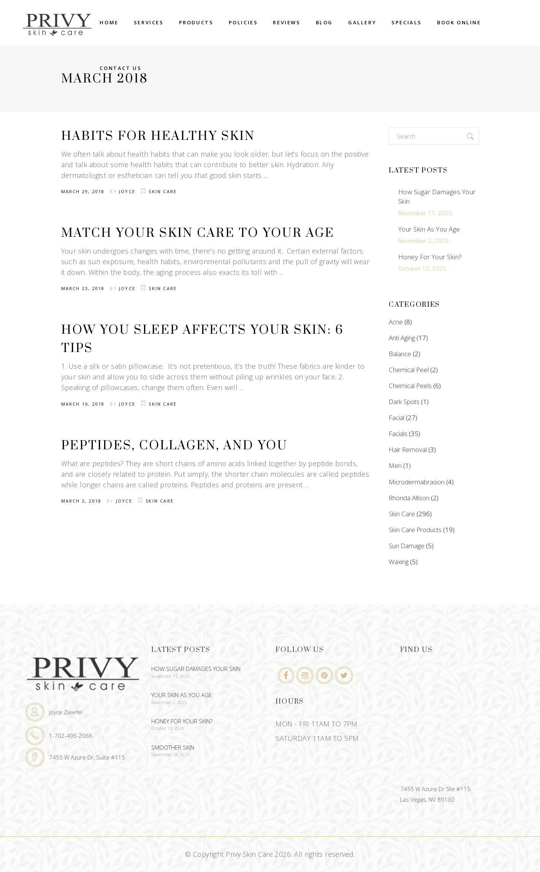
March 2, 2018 (81, 501)
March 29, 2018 (83, 191)
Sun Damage (406, 545)
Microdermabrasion (417, 481)
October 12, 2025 (422, 268)
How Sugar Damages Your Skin (196, 668)
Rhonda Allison (409, 497)
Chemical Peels (410, 385)
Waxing (399, 561)
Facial (396, 417)
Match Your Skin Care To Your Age (197, 233)
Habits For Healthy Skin (158, 136)
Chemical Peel (409, 369)
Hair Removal (408, 449)
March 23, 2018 (83, 288)
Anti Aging (402, 337)
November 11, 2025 (425, 213)
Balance (400, 353)
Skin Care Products (415, 529)
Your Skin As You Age (429, 229)
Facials (398, 433)
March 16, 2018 (83, 404)
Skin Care (163, 191)
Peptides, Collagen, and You (174, 445)
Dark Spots (404, 401)
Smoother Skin (172, 747)
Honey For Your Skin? (430, 256)
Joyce (127, 191)
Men (395, 465)
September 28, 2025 (170, 754)
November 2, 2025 (423, 240)
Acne (396, 321)
